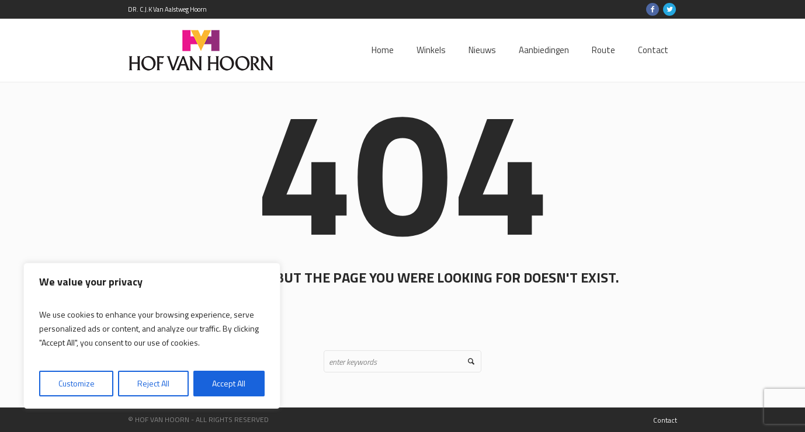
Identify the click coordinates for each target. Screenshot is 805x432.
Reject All (153, 383)
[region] (151, 336)
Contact (665, 420)
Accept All (228, 383)
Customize (76, 383)
